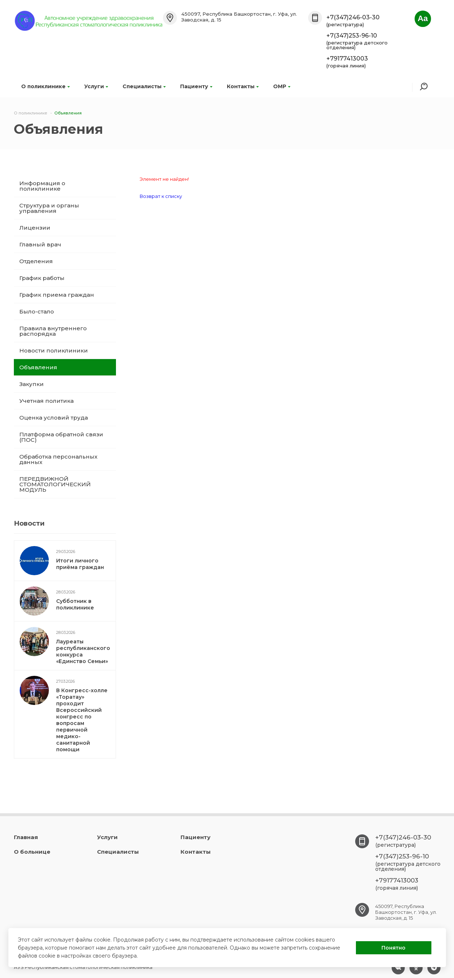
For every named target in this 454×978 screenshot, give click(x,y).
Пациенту (196, 86)
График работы (42, 277)
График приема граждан (56, 294)
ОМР (281, 86)
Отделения (36, 261)
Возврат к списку (161, 196)
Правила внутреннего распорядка (53, 331)
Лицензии (34, 227)
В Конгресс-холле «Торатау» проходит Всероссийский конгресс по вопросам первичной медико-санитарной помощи (82, 720)
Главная (26, 837)
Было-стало (36, 311)
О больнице (32, 851)
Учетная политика (46, 400)
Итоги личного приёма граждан (80, 563)
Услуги (96, 86)
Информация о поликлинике (42, 186)
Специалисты (144, 86)
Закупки (31, 384)
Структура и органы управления (49, 208)
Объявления (38, 367)
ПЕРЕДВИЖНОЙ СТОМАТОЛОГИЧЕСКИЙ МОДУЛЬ (55, 484)
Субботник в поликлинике (75, 604)
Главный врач (40, 244)
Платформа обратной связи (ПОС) (61, 437)
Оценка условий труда (53, 417)
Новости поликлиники (53, 350)
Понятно (393, 947)
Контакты (243, 86)
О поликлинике (45, 86)
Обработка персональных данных (58, 459)
